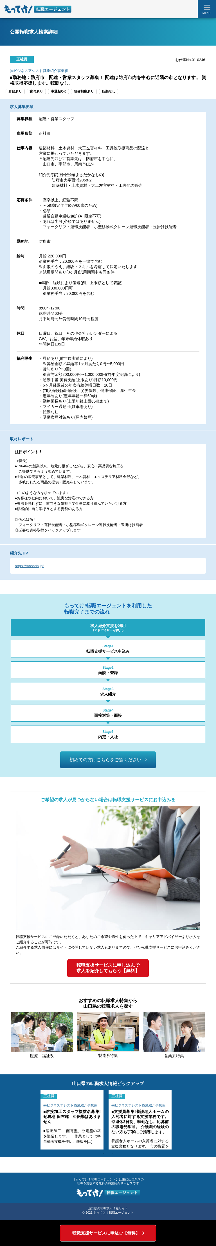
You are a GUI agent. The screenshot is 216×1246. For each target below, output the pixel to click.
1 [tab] (104, 1154)
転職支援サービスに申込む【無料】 (106, 1233)
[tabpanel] (72, 1120)
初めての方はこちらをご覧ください (108, 759)
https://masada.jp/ (29, 566)
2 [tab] (112, 1154)
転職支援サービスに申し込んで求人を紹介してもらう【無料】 (108, 968)
